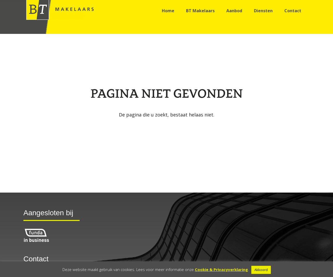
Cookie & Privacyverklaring (221, 269)
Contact (292, 11)
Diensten (263, 11)
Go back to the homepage (166, 128)
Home (168, 11)
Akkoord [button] (261, 269)
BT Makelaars (200, 11)
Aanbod (234, 11)
